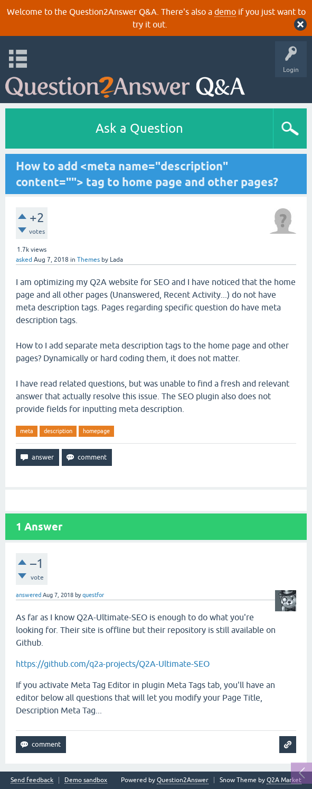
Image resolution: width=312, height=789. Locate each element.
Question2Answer (183, 780)
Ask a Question (139, 128)
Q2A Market (284, 780)
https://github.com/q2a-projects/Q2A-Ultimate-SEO (113, 663)
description (58, 431)
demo (225, 11)
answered (28, 595)
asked (24, 259)
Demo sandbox (85, 780)
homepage (96, 431)
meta (26, 431)
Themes (88, 259)
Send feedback (32, 780)
